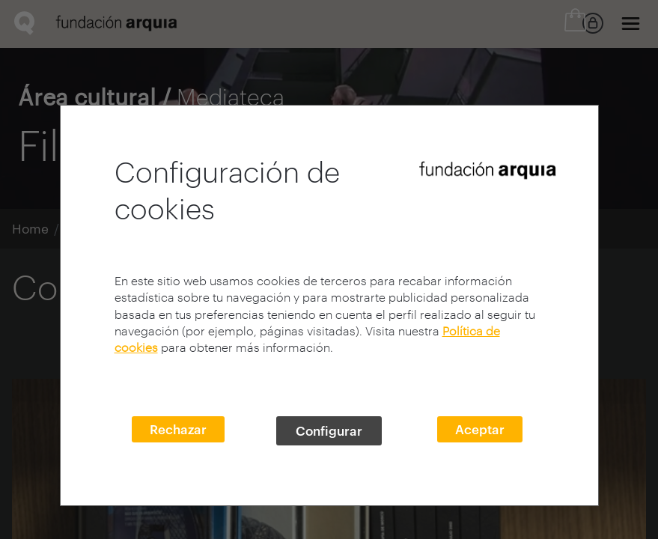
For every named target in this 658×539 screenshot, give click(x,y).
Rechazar (178, 428)
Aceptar (480, 428)
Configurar (329, 430)
